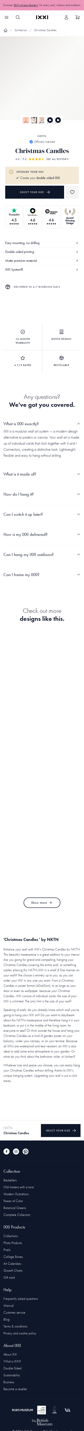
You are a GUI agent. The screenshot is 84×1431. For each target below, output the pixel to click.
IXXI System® (42, 269)
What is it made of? (42, 474)
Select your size (35, 192)
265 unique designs (26, 5)
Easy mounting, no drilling (42, 243)
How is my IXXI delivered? (42, 534)
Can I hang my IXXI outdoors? (42, 554)
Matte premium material (42, 261)
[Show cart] (77, 17)
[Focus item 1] (42, 82)
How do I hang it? (42, 494)
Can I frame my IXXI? (42, 574)
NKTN (42, 136)
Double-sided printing (42, 252)
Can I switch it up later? (42, 514)
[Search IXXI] (17, 17)
